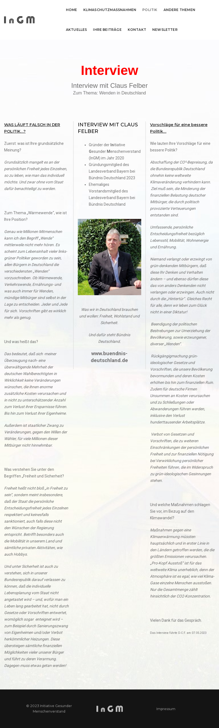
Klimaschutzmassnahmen (110, 10)
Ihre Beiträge (107, 30)
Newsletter (165, 30)
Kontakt (137, 30)
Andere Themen (179, 10)
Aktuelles (76, 30)
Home (71, 10)
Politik (149, 10)
